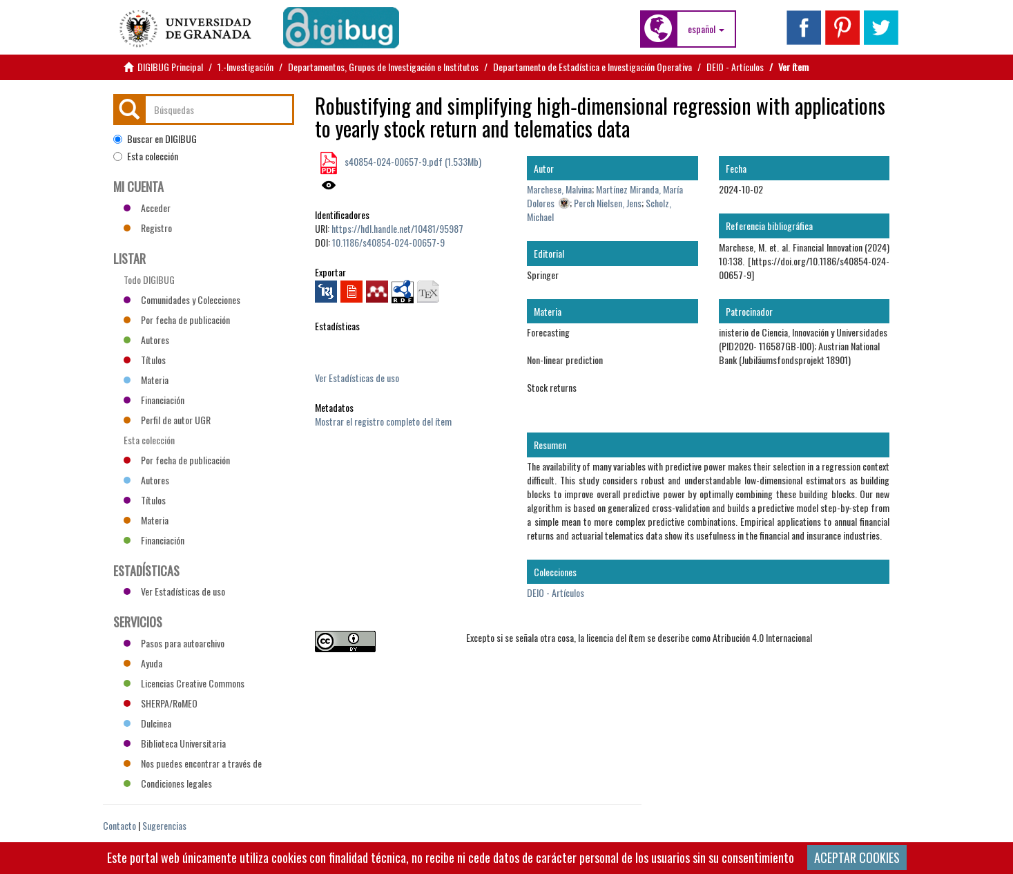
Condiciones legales (168, 783)
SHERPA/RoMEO (160, 703)
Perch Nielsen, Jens (607, 203)
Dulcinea (147, 723)
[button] (706, 29)
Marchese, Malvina (559, 189)
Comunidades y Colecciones (182, 299)
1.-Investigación (245, 66)
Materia (146, 379)
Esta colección (145, 156)
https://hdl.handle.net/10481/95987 (397, 228)
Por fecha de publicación (177, 319)
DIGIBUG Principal (170, 66)
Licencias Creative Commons (184, 683)
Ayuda (143, 663)
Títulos (145, 359)
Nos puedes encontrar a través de (193, 763)
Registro (148, 227)
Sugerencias (164, 825)
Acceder (147, 207)
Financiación (154, 399)
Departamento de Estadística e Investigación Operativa (592, 66)
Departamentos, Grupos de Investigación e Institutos (383, 66)
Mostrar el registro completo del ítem (383, 421)
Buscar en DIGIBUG (155, 139)
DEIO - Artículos (735, 66)
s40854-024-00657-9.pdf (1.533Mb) (412, 161)
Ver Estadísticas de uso (357, 377)
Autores (146, 339)
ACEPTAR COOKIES (857, 857)
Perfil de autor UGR (167, 419)
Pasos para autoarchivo (174, 643)
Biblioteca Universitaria (175, 743)
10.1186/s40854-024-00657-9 (388, 242)
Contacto (119, 825)
